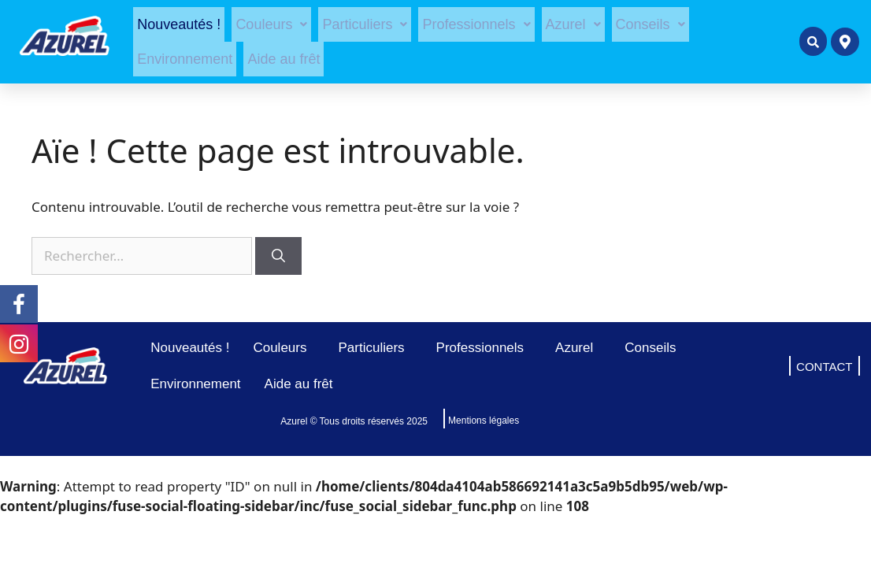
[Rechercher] (278, 256)
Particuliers (364, 24)
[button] (271, 24)
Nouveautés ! (179, 24)
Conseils (650, 24)
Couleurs (271, 24)
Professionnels (476, 24)
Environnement (184, 59)
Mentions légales (483, 420)
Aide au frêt (283, 59)
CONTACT (824, 366)
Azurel (573, 24)
